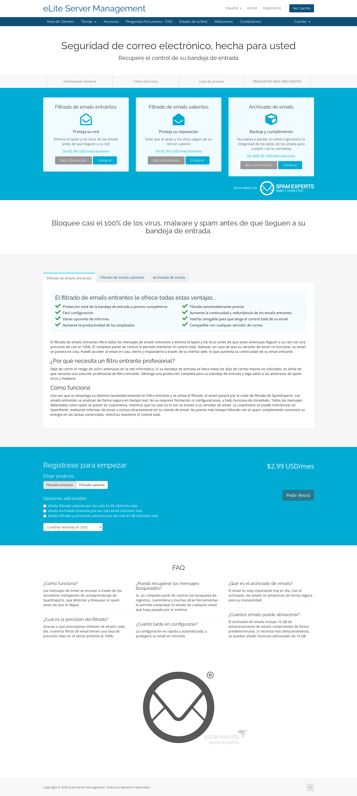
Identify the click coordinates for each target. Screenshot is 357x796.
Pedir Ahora (298, 495)
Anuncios (111, 21)
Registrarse (272, 8)
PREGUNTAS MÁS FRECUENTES (277, 81)
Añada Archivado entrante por (92, 510)
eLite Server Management (94, 8)
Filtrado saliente (92, 485)
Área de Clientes (60, 21)
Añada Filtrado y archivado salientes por (100, 515)
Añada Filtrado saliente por (90, 505)
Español (234, 8)
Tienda (88, 21)
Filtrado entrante (59, 485)
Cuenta (302, 21)
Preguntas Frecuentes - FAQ (149, 21)
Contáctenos (250, 21)
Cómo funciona (146, 81)
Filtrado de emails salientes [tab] (122, 277)
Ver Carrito (301, 8)
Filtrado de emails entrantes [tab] (69, 278)
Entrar (252, 8)
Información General (79, 81)
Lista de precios (211, 81)
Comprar (105, 160)
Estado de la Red (193, 21)
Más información (73, 160)
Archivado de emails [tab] (169, 277)
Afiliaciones (223, 21)
